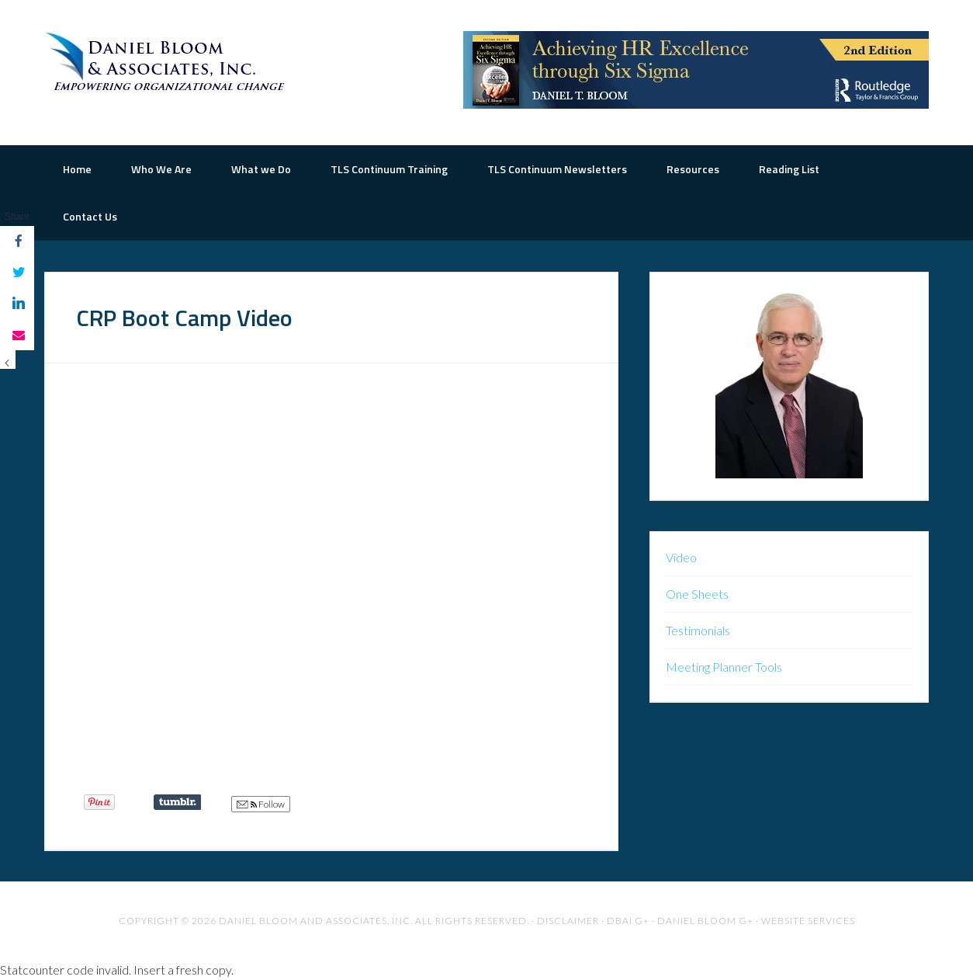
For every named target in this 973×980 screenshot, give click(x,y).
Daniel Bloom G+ (705, 920)
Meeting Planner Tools (724, 666)
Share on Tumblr (177, 802)
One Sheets (697, 593)
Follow (261, 804)
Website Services (808, 920)
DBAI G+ (628, 920)
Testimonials (698, 630)
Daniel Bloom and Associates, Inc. (316, 920)
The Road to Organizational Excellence (168, 62)
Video (681, 557)
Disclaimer (568, 920)
